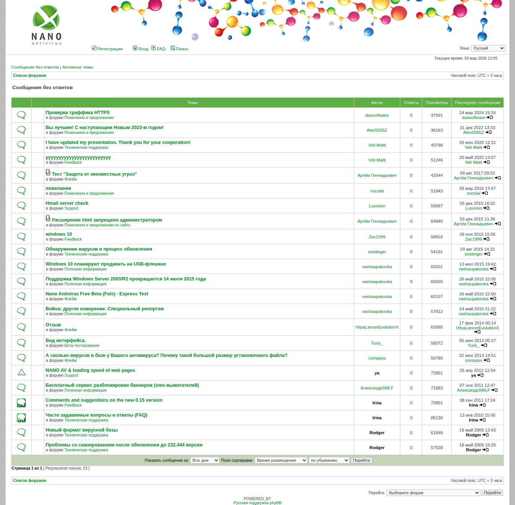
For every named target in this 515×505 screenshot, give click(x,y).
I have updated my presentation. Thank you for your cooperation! (118, 142)
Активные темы (77, 67)
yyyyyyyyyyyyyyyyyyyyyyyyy (78, 157)
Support (71, 208)
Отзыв (53, 324)
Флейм (70, 179)
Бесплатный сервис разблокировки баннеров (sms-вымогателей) (122, 385)
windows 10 (59, 234)
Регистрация (107, 49)
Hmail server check (67, 203)
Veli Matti (377, 145)
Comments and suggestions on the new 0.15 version (104, 400)
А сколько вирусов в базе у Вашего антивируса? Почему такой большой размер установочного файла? (166, 355)
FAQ (158, 49)
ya (377, 373)
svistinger (377, 252)
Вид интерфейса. (66, 340)
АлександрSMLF (376, 388)
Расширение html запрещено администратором (107, 220)
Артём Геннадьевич (377, 175)
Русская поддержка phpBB (257, 503)
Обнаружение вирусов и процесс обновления (99, 249)
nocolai (377, 191)
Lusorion (377, 206)
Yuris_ (377, 343)
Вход (140, 49)
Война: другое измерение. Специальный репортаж (105, 308)
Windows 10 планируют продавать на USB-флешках (106, 264)
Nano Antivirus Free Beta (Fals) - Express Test (97, 294)
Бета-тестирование (81, 346)
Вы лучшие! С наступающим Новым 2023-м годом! (105, 127)
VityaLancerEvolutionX (377, 327)
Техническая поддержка (86, 147)
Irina (376, 403)
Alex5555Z (377, 130)
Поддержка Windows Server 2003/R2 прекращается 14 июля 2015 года (126, 279)
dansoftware (377, 115)
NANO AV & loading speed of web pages (90, 370)
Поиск (179, 49)
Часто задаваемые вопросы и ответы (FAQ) (96, 415)
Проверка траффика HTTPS (78, 112)
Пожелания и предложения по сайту (97, 225)
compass (376, 358)
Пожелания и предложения (89, 118)
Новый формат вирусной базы (82, 430)
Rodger (376, 432)
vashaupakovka (377, 266)
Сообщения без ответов (35, 67)
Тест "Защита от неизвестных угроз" (94, 174)
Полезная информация (85, 269)
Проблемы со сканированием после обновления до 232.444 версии (124, 445)
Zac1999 (377, 237)
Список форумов (29, 75)
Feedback (73, 162)
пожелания (58, 188)
